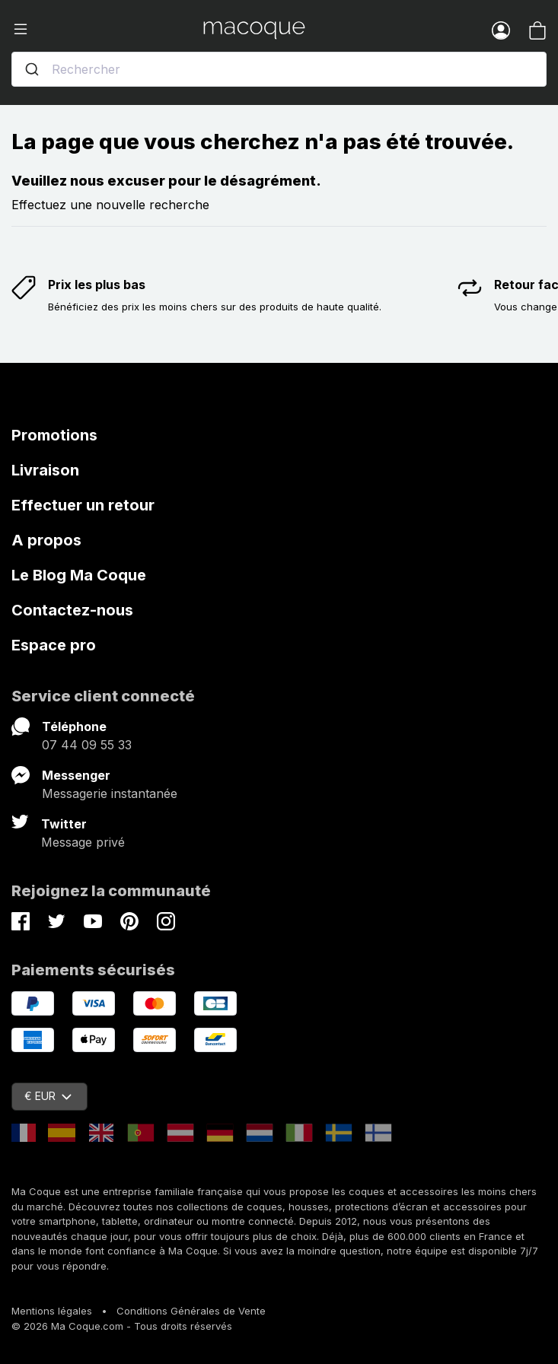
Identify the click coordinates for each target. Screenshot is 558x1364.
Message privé (83, 842)
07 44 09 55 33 (87, 744)
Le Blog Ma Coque (78, 575)
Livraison (45, 470)
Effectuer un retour (83, 505)
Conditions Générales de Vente (191, 1311)
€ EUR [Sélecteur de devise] (48, 1095)
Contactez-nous (72, 610)
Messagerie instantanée (109, 793)
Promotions (54, 435)
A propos (46, 540)
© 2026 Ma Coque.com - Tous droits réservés (121, 1326)
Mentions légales (51, 1311)
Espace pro (53, 645)
